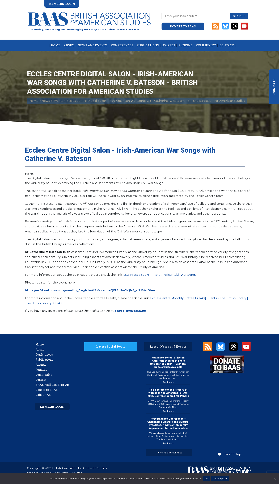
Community (206, 45)
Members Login (52, 406)
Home (55, 45)
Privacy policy (220, 478)
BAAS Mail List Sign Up (52, 384)
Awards (168, 45)
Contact (226, 45)
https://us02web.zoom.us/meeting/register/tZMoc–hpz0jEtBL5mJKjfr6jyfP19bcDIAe (90, 290)
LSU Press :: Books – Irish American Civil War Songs (159, 274)
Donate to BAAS (47, 389)
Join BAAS (43, 395)
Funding (186, 45)
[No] (274, 478)
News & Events (52, 100)
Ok (206, 478)
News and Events (93, 45)
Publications (148, 45)
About (69, 45)
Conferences (122, 45)
